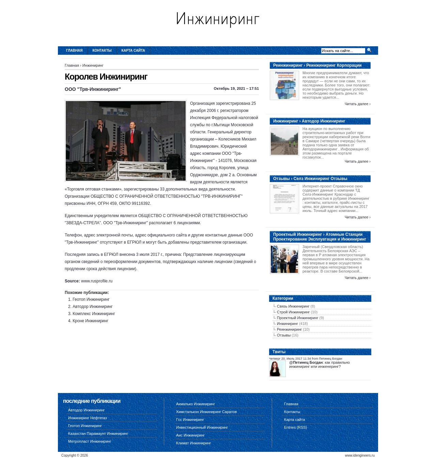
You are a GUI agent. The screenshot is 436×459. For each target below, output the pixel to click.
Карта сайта (133, 50)
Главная (74, 50)
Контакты (102, 50)
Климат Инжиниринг (193, 443)
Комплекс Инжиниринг (94, 313)
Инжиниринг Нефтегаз (87, 418)
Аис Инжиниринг (190, 435)
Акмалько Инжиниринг (195, 404)
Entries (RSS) (295, 427)
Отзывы (284, 335)
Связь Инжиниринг (293, 306)
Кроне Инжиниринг (90, 320)
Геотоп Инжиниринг (91, 299)
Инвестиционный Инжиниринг (202, 427)
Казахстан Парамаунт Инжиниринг (98, 433)
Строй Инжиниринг (293, 312)
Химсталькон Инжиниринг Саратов (206, 412)
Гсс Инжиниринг (190, 419)
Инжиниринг (93, 65)
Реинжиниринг (289, 329)
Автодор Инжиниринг (92, 306)
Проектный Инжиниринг (297, 318)
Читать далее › (358, 104)
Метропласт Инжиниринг (89, 441)
